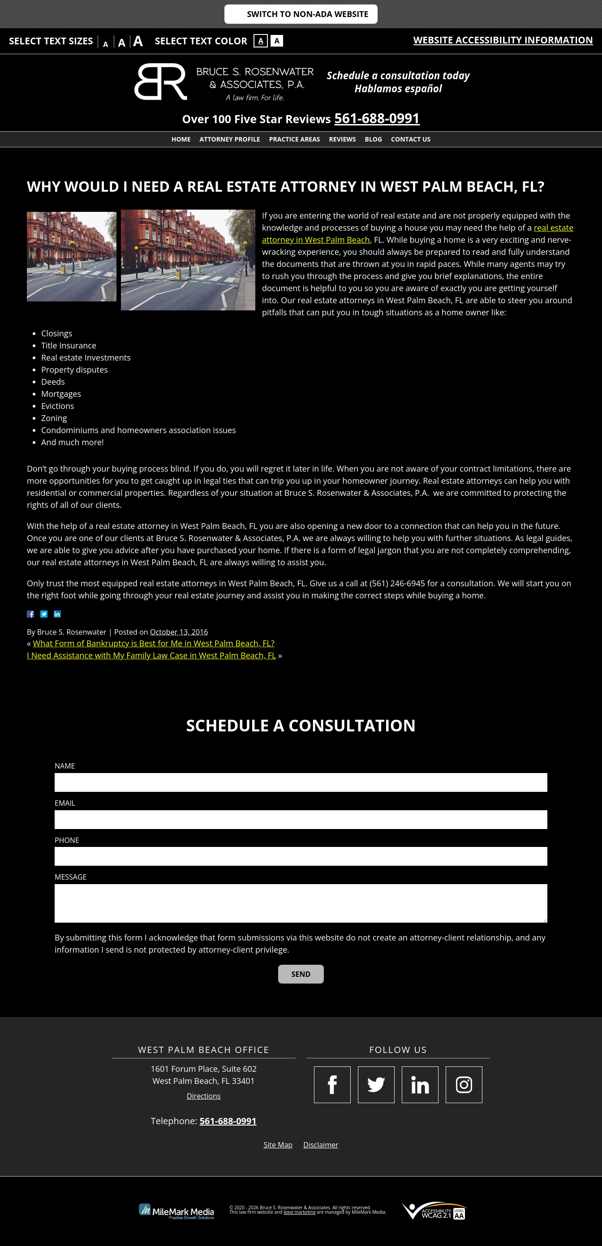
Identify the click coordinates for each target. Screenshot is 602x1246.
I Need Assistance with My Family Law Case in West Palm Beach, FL (151, 655)
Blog (374, 139)
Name (65, 766)
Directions (204, 1096)
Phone (67, 840)
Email (65, 803)
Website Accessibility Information (503, 40)
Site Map (277, 1145)
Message (70, 877)
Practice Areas (294, 139)
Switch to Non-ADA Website (307, 14)
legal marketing (300, 1212)
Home (181, 139)
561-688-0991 (377, 118)
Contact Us (410, 139)
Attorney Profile (230, 139)
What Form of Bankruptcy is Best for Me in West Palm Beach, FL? (154, 643)
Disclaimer (320, 1145)
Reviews (342, 139)
